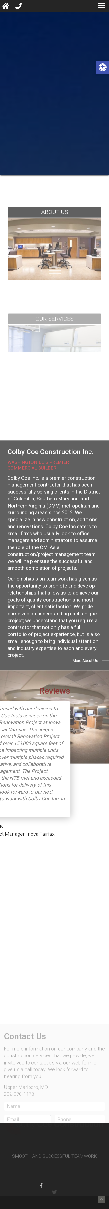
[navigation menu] (101, 6)
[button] (102, 67)
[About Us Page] (54, 275)
